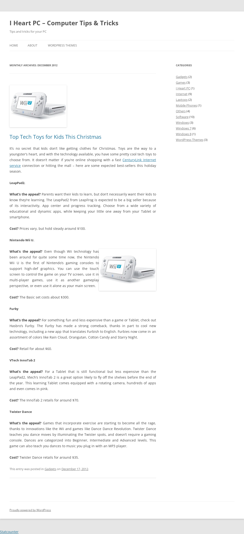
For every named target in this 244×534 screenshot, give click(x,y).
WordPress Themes (62, 45)
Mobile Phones (186, 105)
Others (181, 111)
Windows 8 (183, 134)
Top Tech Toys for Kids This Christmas (55, 136)
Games (181, 82)
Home (14, 45)
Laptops (182, 100)
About (32, 45)
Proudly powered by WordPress (30, 510)
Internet (182, 94)
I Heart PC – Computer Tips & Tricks (64, 23)
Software (182, 117)
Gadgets (50, 469)
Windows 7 (183, 128)
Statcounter (9, 531)
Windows (182, 122)
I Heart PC (183, 88)
